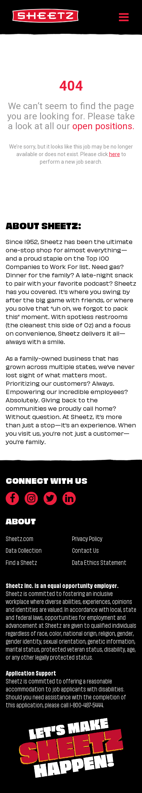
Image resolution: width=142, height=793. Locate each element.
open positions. (103, 126)
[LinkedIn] (69, 498)
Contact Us (85, 550)
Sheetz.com (19, 538)
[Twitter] (50, 498)
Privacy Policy (87, 538)
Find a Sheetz (21, 562)
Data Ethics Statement (99, 562)
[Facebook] (12, 498)
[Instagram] (31, 498)
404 (71, 86)
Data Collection (24, 550)
